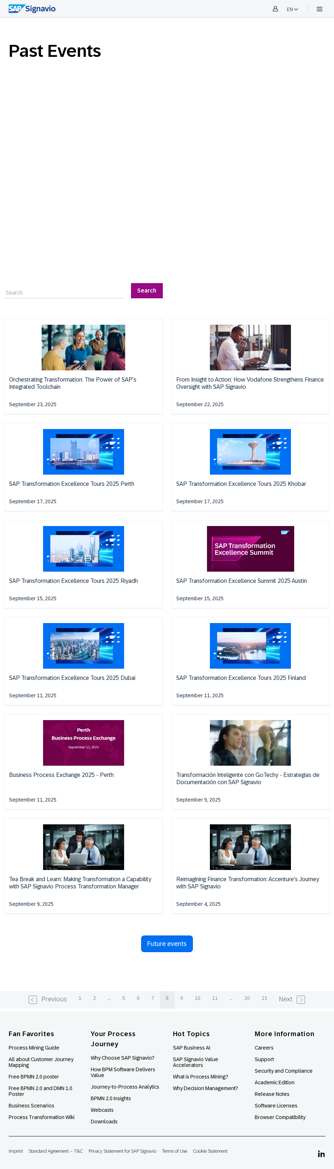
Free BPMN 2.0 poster (34, 1077)
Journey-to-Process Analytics (125, 1087)
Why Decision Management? (205, 1088)
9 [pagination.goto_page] (181, 998)
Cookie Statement (210, 1151)
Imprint (16, 1151)
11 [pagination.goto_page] (215, 998)
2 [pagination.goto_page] (94, 998)
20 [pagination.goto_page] (247, 998)
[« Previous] (47, 1000)
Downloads (104, 1121)
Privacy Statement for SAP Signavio (122, 1151)
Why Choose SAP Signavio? (123, 1058)
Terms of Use (174, 1151)
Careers (264, 1048)
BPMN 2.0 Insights (111, 1098)
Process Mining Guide (34, 1048)
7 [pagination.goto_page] (152, 998)
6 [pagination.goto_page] (138, 998)
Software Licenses (276, 1106)
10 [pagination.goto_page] (197, 998)
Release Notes (272, 1094)
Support (264, 1059)
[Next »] (293, 1000)
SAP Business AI (191, 1048)
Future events (167, 943)
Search (146, 290)
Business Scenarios (31, 1106)
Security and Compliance (284, 1071)
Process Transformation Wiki (42, 1117)
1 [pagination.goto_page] (80, 998)
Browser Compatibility (280, 1117)
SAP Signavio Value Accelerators (195, 1062)
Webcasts (102, 1110)
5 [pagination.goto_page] (123, 998)
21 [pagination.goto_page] (264, 998)
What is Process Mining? (200, 1077)
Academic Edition (275, 1082)
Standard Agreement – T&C (56, 1151)
